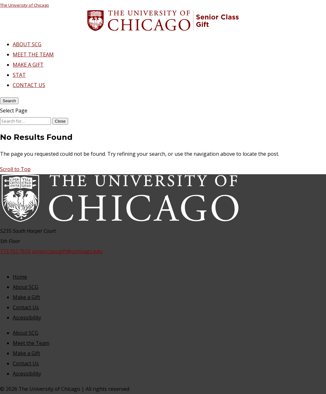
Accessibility (27, 317)
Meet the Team (31, 343)
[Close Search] (60, 121)
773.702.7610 (15, 251)
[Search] (9, 100)
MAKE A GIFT (28, 64)
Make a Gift (26, 297)
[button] (15, 169)
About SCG (25, 286)
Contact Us (26, 307)
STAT (19, 74)
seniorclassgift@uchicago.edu (67, 251)
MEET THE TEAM (33, 54)
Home (20, 276)
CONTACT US (29, 85)
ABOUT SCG (27, 44)
